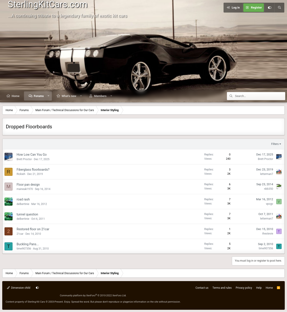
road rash (23, 199)
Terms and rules (222, 287)
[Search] (279, 8)
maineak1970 (25, 189)
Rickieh (21, 174)
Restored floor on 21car (33, 229)
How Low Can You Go (32, 154)
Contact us (202, 287)
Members (100, 96)
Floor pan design (28, 184)
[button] (48, 96)
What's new (69, 96)
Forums (39, 96)
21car (20, 233)
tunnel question (27, 214)
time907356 (24, 248)
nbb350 (268, 188)
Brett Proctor (24, 159)
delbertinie (23, 204)
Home (16, 96)
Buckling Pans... (28, 244)
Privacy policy (244, 287)
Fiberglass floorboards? (33, 169)
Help (259, 287)
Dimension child (18, 287)
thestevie (267, 233)
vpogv (269, 203)
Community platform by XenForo (93, 295)
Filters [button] (275, 144)
